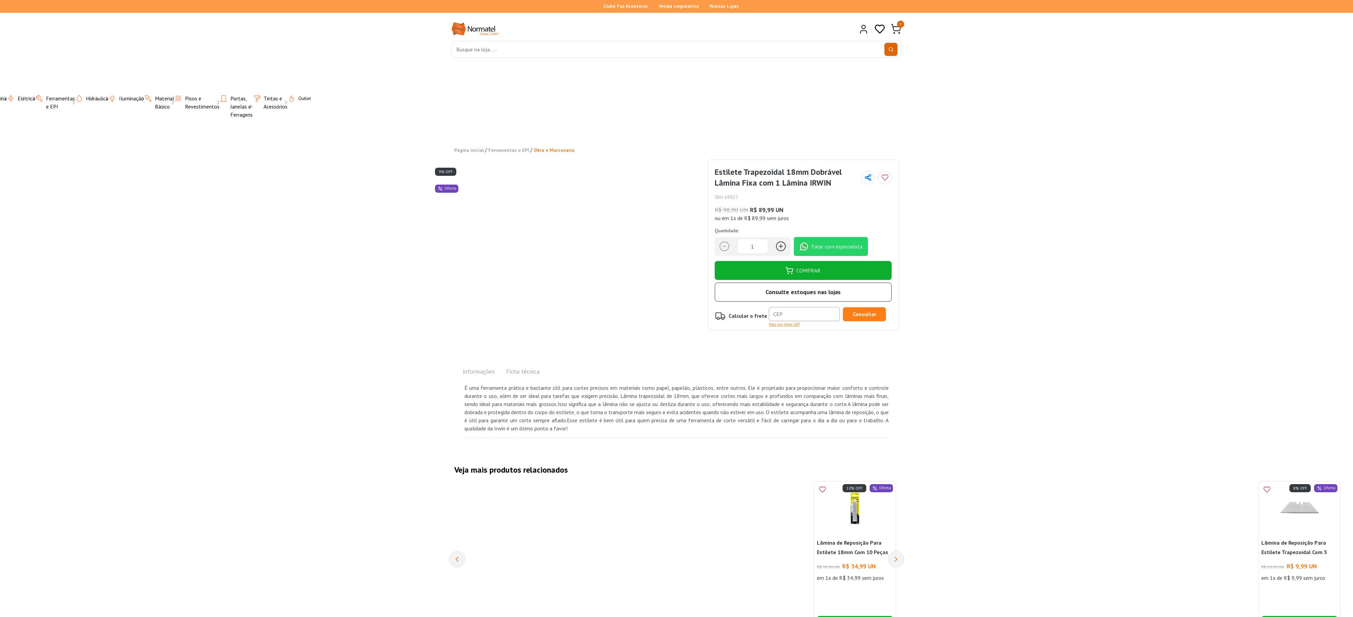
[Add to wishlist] (885, 177)
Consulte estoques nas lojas (803, 292)
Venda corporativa (679, 6)
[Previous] (457, 559)
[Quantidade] (752, 246)
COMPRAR (803, 270)
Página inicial (469, 150)
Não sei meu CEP (784, 324)
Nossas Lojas (724, 6)
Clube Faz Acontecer (625, 6)
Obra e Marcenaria (554, 150)
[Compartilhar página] (868, 177)
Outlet (295, 98)
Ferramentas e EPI (508, 150)
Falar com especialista (831, 246)
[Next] (896, 559)
